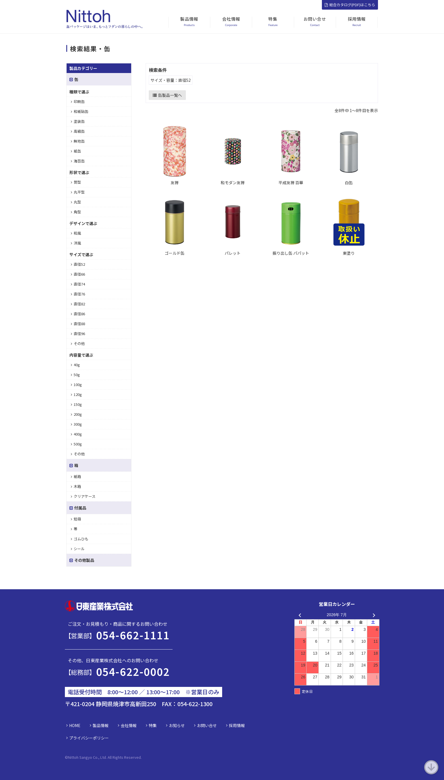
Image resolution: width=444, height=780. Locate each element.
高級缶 (78, 131)
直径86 (78, 313)
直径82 (78, 304)
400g (76, 434)
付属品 (77, 508)
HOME (74, 725)
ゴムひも (79, 538)
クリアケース (83, 496)
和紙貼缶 (79, 111)
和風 (76, 233)
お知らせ (177, 725)
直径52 (78, 264)
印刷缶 (78, 101)
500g (76, 444)
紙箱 (76, 476)
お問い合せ (207, 725)
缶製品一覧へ (167, 95)
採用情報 (237, 725)
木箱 (76, 486)
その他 (78, 343)
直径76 (78, 294)
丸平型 (78, 192)
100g (76, 384)
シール (78, 548)
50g (75, 374)
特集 (153, 725)
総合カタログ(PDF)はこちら (350, 4)
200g (76, 414)
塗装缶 (78, 121)
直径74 (78, 284)
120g (76, 394)
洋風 (76, 243)
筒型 (76, 182)
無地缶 (78, 141)
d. (140, 757)
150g (76, 404)
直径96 (78, 333)
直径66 (78, 274)
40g (75, 364)
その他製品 (81, 560)
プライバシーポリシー (89, 738)
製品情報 (101, 725)
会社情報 (129, 725)
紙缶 (76, 151)
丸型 (76, 202)
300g (76, 424)
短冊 (76, 519)
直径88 (78, 323)
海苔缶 (78, 161)
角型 (76, 212)
